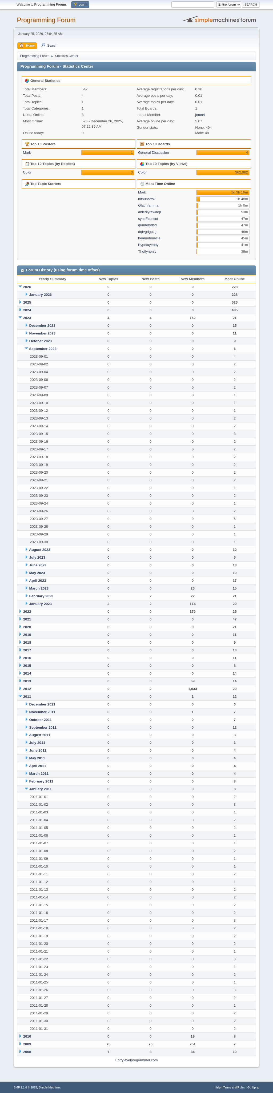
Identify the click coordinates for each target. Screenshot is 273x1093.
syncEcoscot (148, 219)
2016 (27, 658)
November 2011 (42, 712)
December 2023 (42, 326)
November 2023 (42, 333)
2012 (27, 689)
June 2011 (37, 750)
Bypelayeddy (148, 245)
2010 (27, 1036)
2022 (27, 612)
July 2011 (37, 743)
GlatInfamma (148, 205)
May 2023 (37, 573)
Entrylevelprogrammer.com (136, 1060)
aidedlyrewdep (149, 212)
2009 (27, 1044)
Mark (27, 153)
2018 (27, 642)
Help (217, 1087)
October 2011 (40, 720)
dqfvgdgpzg (147, 232)
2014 (27, 673)
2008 (27, 1052)
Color (27, 172)
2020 (27, 627)
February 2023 (41, 596)
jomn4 (200, 115)
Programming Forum (46, 19)
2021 (27, 619)
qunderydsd (147, 225)
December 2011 (42, 704)
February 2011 (41, 781)
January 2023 (40, 604)
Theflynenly (147, 251)
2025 (27, 302)
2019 (27, 635)
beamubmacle (149, 238)
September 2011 (43, 727)
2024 (27, 310)
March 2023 (39, 588)
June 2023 (37, 565)
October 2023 (40, 341)
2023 (27, 318)
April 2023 (37, 581)
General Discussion (153, 153)
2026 (27, 287)
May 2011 (37, 758)
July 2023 (37, 557)
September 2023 (43, 349)
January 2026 (40, 295)
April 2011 (37, 766)
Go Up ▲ (253, 1087)
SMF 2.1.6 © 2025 (25, 1087)
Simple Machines (50, 1087)
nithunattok (146, 199)
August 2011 (39, 735)
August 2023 (39, 550)
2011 (27, 697)
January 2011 (40, 789)
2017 (27, 650)
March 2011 (39, 774)
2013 (27, 681)
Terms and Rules (234, 1087)
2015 (27, 666)
